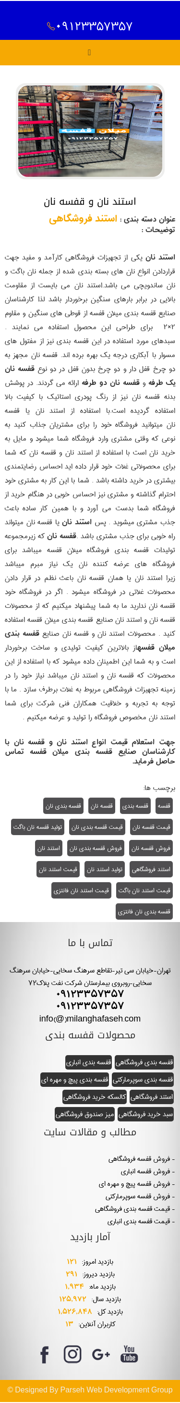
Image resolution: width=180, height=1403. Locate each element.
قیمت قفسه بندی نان (97, 827)
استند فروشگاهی (83, 220)
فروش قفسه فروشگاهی (139, 1159)
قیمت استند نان (58, 869)
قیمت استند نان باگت (144, 891)
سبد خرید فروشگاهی (146, 1114)
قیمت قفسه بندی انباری (139, 1221)
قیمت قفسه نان (151, 827)
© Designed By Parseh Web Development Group (89, 1390)
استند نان (48, 848)
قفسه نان (102, 806)
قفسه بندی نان (63, 806)
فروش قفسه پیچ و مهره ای (134, 1184)
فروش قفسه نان (151, 848)
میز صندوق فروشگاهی (85, 1114)
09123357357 (90, 26)
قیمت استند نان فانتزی (81, 891)
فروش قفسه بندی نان (96, 848)
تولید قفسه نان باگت (37, 827)
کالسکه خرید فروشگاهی (94, 1097)
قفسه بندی (135, 806)
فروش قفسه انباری (145, 1171)
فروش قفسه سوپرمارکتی (138, 1196)
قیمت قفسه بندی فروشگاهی (132, 1209)
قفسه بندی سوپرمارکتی (143, 1079)
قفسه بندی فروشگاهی (144, 1062)
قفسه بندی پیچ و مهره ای (74, 1079)
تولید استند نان (104, 869)
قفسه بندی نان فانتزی (144, 912)
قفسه (164, 806)
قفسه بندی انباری (88, 1062)
